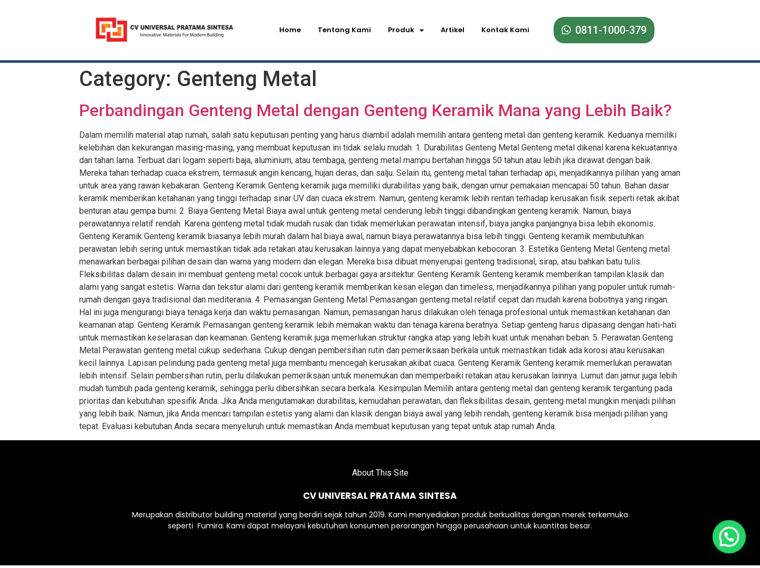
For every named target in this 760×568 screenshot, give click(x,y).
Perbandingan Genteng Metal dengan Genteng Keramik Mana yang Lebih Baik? (375, 107)
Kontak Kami (505, 30)
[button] (729, 536)
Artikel (452, 30)
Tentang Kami (344, 30)
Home (290, 30)
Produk (406, 30)
